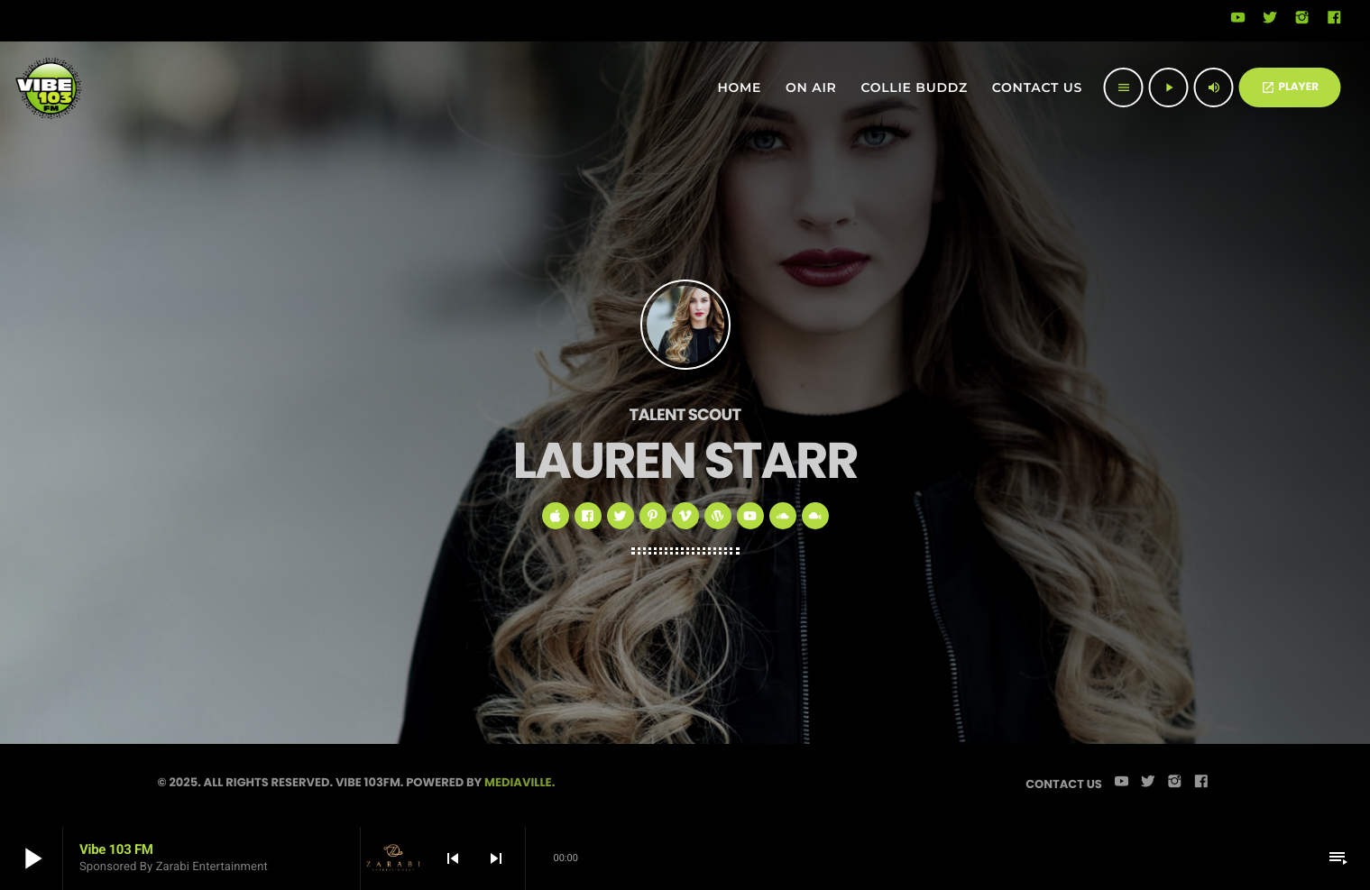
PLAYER (1290, 87)
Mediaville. (519, 782)
